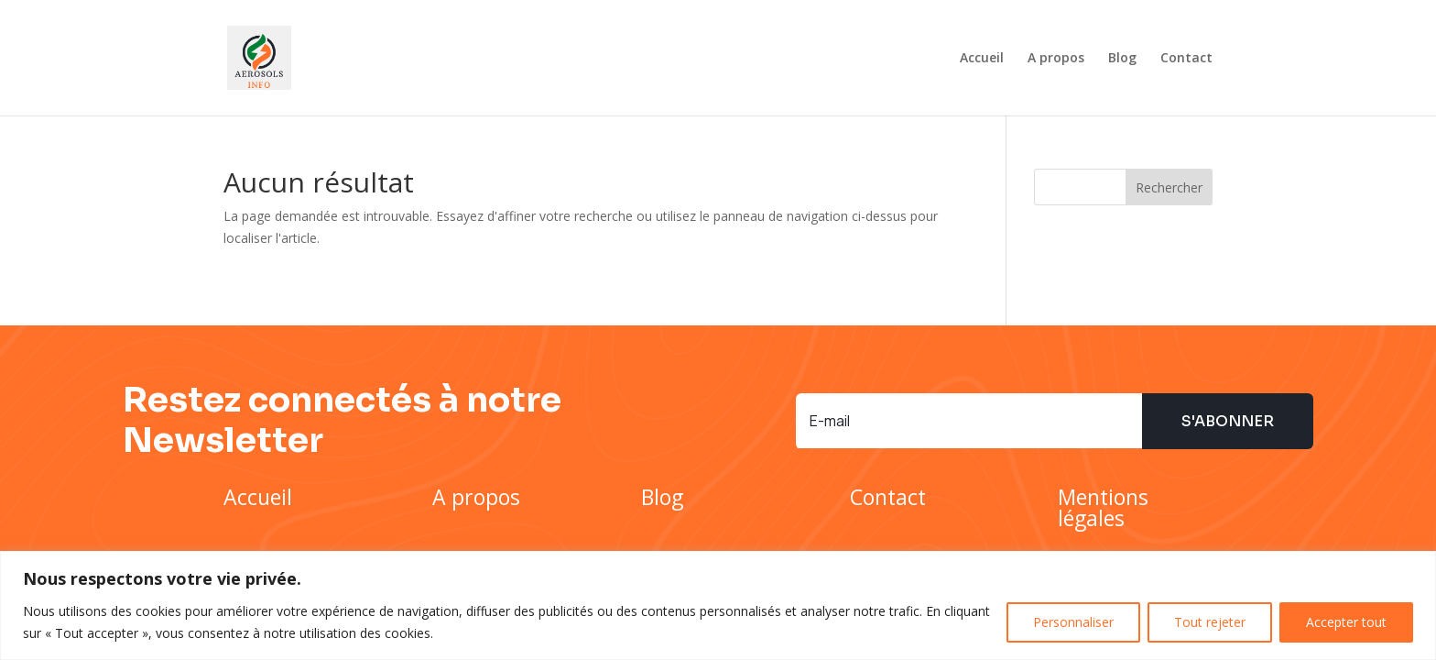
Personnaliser (1073, 622)
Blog (1122, 58)
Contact (1186, 58)
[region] (718, 605)
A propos (1056, 58)
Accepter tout (1346, 622)
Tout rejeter (1210, 622)
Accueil (982, 58)
